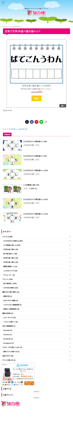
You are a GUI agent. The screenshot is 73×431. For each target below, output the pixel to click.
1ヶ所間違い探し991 (31, 185)
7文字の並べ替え (23, 129)
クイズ (6, 129)
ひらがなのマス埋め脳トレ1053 (35, 199)
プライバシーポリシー (40, 414)
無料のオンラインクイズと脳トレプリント (36, 418)
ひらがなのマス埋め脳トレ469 (35, 141)
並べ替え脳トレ (13, 129)
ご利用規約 (30, 414)
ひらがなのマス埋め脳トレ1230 (35, 214)
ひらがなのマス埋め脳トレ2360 (35, 170)
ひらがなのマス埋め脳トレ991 (35, 156)
